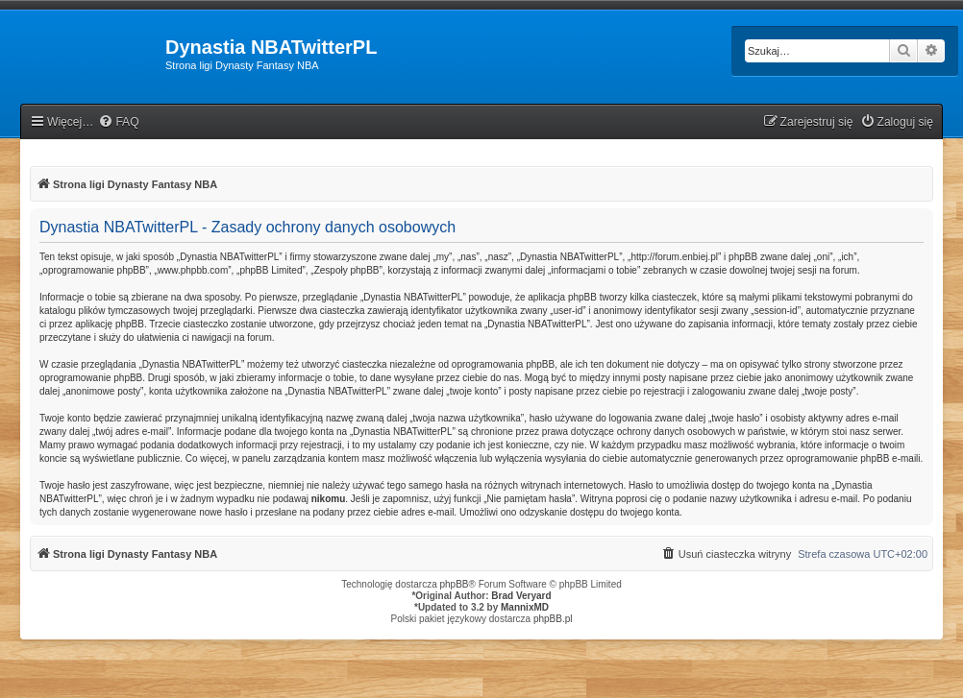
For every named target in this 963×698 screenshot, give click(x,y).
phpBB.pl (553, 619)
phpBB (454, 584)
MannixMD (525, 607)
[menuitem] (118, 122)
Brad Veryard (521, 595)
